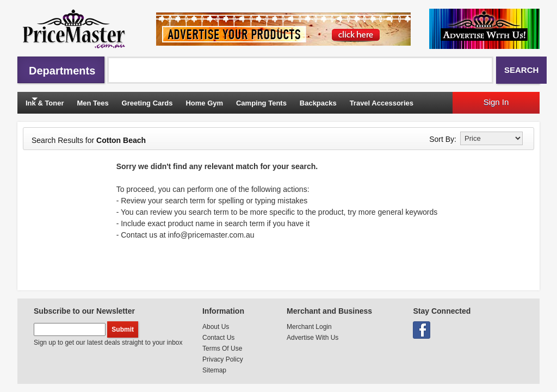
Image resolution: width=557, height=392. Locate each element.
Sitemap (214, 370)
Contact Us (218, 337)
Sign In (496, 102)
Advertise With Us (312, 337)
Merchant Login (309, 327)
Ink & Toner (45, 103)
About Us (215, 327)
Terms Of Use (222, 348)
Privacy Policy (222, 359)
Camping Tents (261, 103)
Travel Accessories (381, 103)
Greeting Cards (147, 103)
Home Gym (204, 103)
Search (521, 69)
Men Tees (92, 103)
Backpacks (318, 103)
